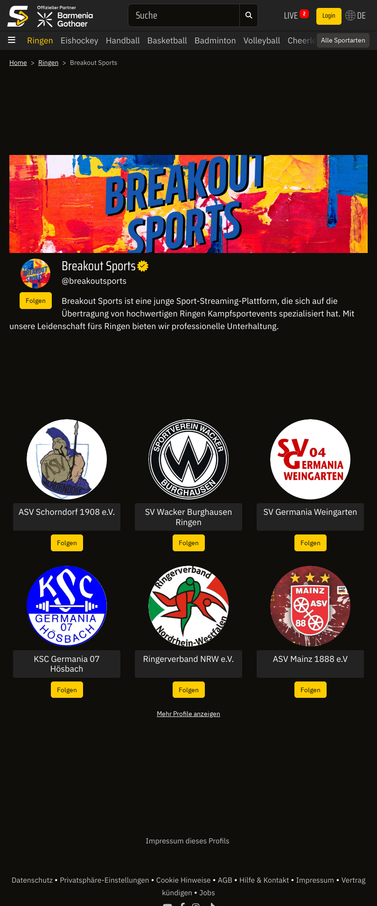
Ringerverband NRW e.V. (188, 659)
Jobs (207, 893)
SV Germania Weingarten (310, 512)
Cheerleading (312, 40)
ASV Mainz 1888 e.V (310, 659)
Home (18, 62)
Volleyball (262, 40)
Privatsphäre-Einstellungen (105, 880)
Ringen (40, 40)
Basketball (167, 40)
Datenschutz (33, 880)
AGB (226, 880)
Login (328, 16)
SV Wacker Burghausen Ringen (188, 517)
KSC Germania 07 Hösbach (67, 664)
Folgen (36, 300)
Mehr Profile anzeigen (188, 713)
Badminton (215, 40)
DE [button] (355, 15)
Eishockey (79, 40)
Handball (123, 40)
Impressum (315, 880)
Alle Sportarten (343, 40)
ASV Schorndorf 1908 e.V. (67, 512)
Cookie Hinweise (184, 880)
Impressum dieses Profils (187, 841)
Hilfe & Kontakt (265, 880)
